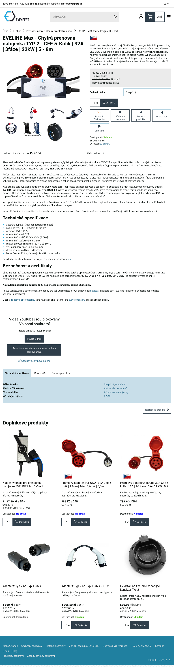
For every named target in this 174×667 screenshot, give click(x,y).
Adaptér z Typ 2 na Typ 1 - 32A (22, 588)
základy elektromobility (23, 300)
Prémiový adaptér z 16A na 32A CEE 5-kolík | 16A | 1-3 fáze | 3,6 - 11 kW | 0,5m (145, 486)
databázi (94, 291)
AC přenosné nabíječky (116, 393)
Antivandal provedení (115, 389)
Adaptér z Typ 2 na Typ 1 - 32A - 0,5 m (85, 588)
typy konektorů (77, 300)
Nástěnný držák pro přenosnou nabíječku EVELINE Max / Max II (23, 486)
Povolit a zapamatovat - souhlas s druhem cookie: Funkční (34, 351)
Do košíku (109, 103)
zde (70, 259)
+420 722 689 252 (28, 3)
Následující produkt (157, 411)
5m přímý (109, 385)
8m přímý (120, 385)
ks (95, 103)
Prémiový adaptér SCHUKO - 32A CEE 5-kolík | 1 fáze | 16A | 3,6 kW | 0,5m (86, 486)
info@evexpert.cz (72, 3)
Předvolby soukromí (13, 657)
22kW (107, 397)
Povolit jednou (34, 339)
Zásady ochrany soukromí (41, 657)
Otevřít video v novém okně (34, 362)
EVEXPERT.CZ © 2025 (159, 662)
